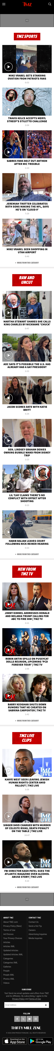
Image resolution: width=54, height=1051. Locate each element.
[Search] (50, 4)
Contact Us (34, 922)
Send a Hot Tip (35, 926)
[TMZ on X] (23, 1019)
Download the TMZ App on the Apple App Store (14, 1041)
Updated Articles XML (13, 954)
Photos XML (8, 979)
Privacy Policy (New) (12, 926)
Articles (6, 942)
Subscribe (46, 1005)
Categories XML (10, 962)
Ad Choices (8, 934)
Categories (8, 958)
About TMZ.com (10, 922)
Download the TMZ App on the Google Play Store (40, 1041)
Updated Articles (10, 950)
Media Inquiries (35, 938)
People (6, 971)
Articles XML (9, 946)
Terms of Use (9, 930)
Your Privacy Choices (12, 938)
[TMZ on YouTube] (29, 1019)
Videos (6, 983)
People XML (8, 975)
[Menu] (4, 4)
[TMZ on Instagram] (36, 1019)
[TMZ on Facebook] (17, 1019)
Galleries (7, 967)
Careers (32, 930)
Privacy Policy (18, 999)
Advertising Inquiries (38, 934)
